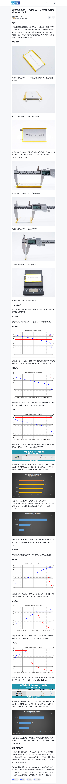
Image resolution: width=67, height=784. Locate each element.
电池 (26, 18)
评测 (23, 18)
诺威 (23, 779)
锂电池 (16, 779)
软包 (30, 779)
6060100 (38, 779)
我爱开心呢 (19, 16)
